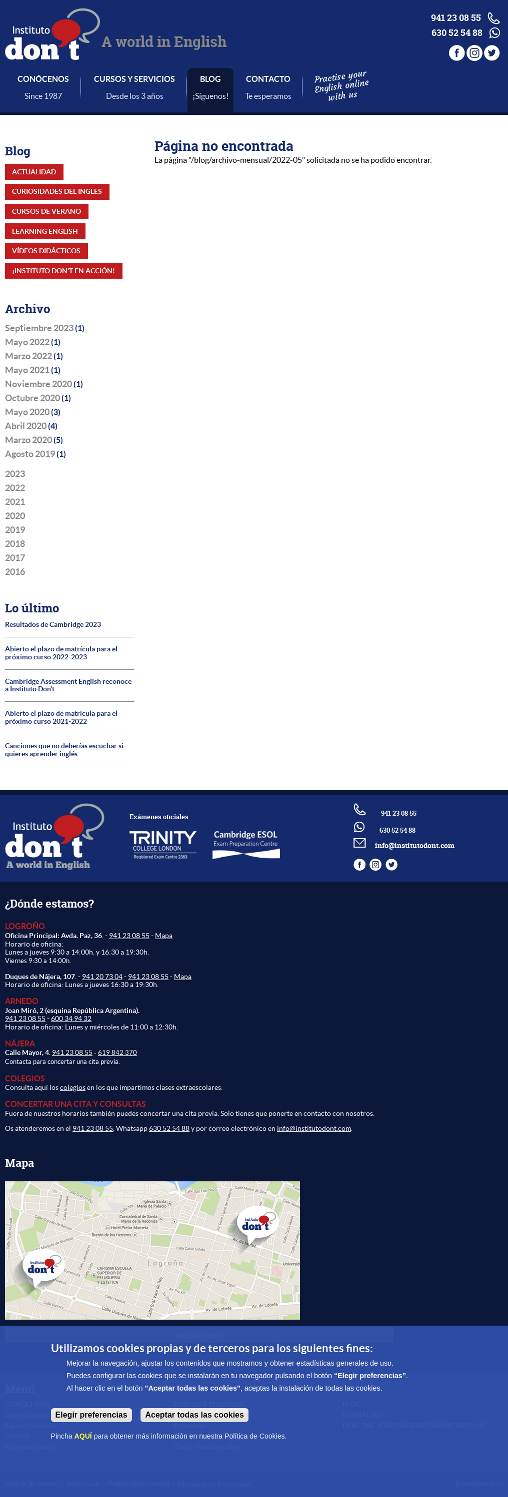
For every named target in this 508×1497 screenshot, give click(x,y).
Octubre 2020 (32, 398)
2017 (15, 558)
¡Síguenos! (210, 95)
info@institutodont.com (414, 846)
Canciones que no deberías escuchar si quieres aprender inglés (64, 750)
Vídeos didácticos (46, 251)
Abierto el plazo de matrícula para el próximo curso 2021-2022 (61, 717)
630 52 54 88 (169, 1128)
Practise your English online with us (341, 85)
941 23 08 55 (129, 936)
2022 (15, 488)
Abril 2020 (25, 426)
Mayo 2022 (27, 342)
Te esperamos (268, 95)
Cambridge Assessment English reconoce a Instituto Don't (68, 685)
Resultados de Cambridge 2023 (53, 624)
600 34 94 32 (71, 1018)
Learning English (45, 231)
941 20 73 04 (102, 977)
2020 (15, 516)
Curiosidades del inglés (57, 191)
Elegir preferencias (92, 1415)
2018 (15, 544)
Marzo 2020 (28, 440)
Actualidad (34, 172)
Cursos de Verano (46, 211)
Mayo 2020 (27, 412)
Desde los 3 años (135, 95)
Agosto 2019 (30, 454)
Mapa (163, 936)
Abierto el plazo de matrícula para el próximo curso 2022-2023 (61, 653)
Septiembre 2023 (39, 328)
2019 (15, 530)
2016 (15, 572)
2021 (15, 502)
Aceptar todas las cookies (194, 1415)
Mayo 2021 (27, 370)
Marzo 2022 (28, 356)
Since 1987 (43, 95)
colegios (73, 1087)
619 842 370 (117, 1052)
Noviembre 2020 (38, 384)
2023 (15, 474)
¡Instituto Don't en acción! (63, 271)
